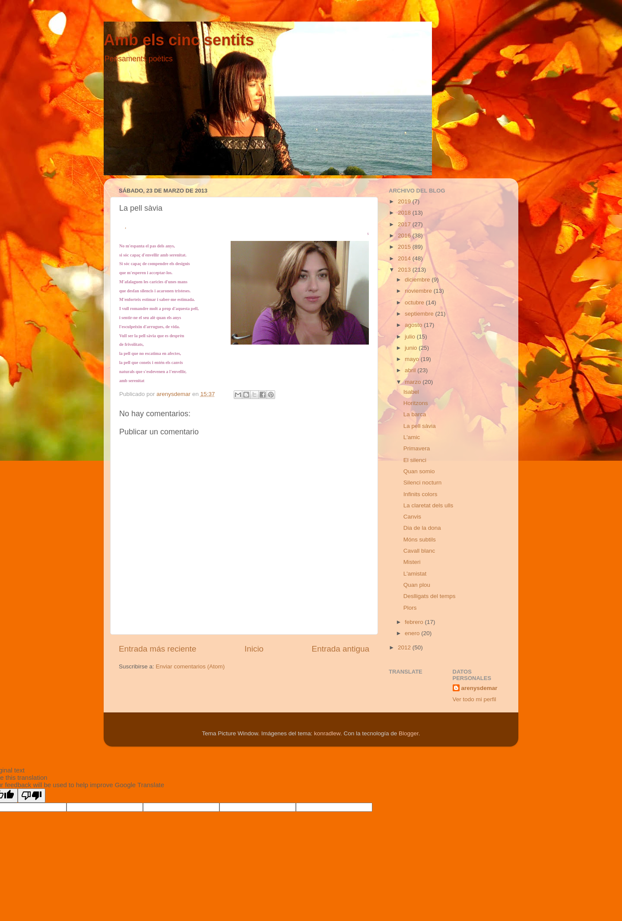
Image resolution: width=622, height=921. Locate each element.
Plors (410, 608)
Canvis (412, 516)
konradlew (327, 733)
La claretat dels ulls (428, 505)
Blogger (409, 733)
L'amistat (415, 573)
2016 (405, 235)
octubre (415, 302)
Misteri (412, 562)
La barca (414, 414)
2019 (405, 201)
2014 (405, 258)
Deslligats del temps (429, 596)
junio (412, 348)
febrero (415, 622)
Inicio (253, 648)
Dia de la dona (422, 528)
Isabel (411, 392)
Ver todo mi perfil (474, 699)
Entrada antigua (340, 648)
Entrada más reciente (158, 648)
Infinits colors (420, 494)
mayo (413, 359)
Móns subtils (419, 539)
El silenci (414, 460)
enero (413, 633)
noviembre (419, 291)
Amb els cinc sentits (179, 40)
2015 (405, 247)
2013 (405, 269)
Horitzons (415, 403)
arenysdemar (479, 688)
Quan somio (419, 471)
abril (411, 370)
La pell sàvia (419, 426)
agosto (414, 325)
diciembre (418, 279)
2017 (405, 224)
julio (411, 336)
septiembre (420, 313)
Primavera (416, 448)
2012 (405, 647)
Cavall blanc (419, 551)
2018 (405, 212)
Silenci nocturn (422, 482)
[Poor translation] (31, 795)
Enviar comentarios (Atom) (190, 666)
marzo (413, 382)
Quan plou (416, 585)
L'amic (411, 437)
